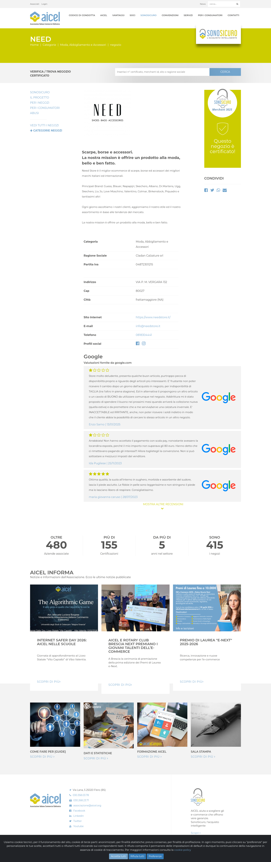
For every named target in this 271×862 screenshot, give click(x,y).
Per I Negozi (39, 102)
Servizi (188, 15)
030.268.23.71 (81, 800)
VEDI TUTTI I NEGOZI (44, 125)
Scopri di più (42, 756)
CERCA (225, 71)
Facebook (79, 810)
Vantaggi (118, 15)
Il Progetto (39, 97)
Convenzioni (170, 15)
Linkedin (78, 815)
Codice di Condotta (82, 15)
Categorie (49, 44)
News (203, 4)
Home (34, 44)
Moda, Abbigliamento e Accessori (83, 44)
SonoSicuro (149, 15)
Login (44, 4)
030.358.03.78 (81, 795)
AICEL (103, 15)
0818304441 (144, 335)
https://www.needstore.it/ (153, 317)
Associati (34, 4)
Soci (132, 15)
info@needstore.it (148, 326)
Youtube (78, 826)
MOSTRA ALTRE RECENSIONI (162, 506)
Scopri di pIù (49, 681)
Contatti (233, 15)
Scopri (195, 833)
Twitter (77, 821)
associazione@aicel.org (87, 805)
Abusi (34, 113)
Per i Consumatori (210, 15)
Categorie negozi (47, 130)
